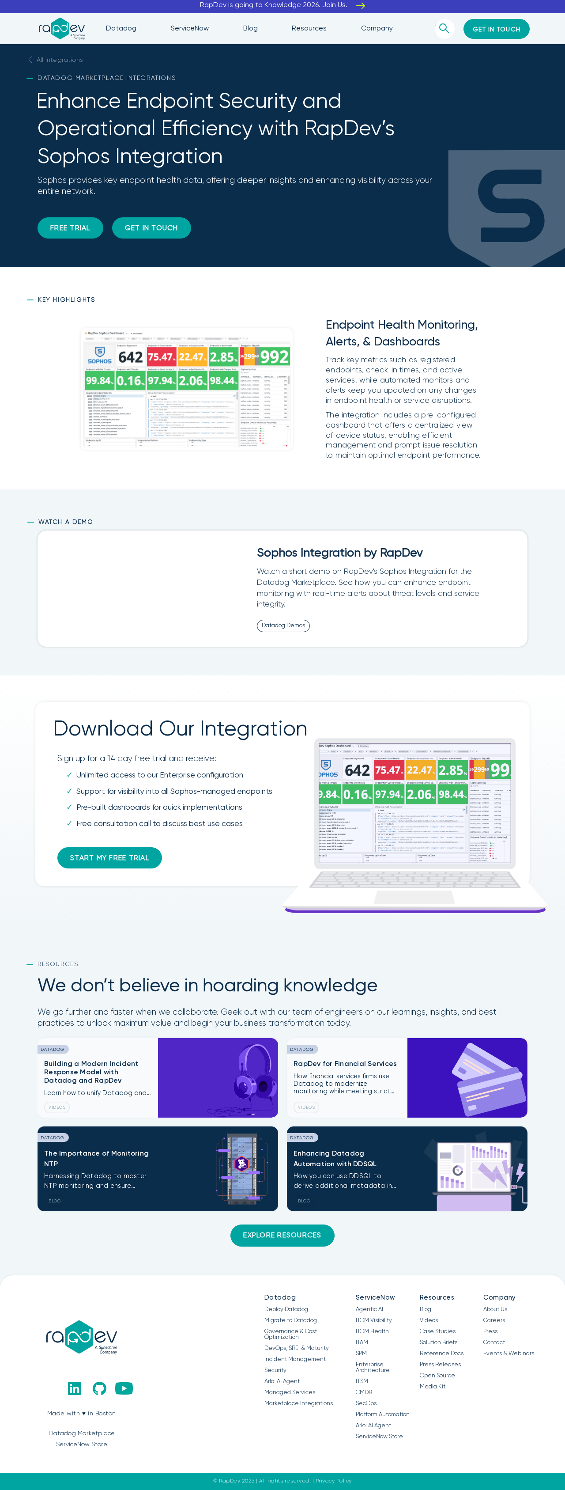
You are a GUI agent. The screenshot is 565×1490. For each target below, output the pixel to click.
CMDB (364, 1392)
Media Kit (432, 1387)
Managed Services (289, 1392)
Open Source (437, 1376)
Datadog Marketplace (82, 1433)
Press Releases (440, 1365)
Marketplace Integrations (298, 1404)
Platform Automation (383, 1415)
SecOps (366, 1404)
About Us (495, 1309)
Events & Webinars (508, 1354)
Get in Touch (151, 228)
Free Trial (70, 228)
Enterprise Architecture (373, 1367)
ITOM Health (372, 1332)
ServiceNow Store (379, 1437)
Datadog (280, 1297)
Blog (425, 1309)
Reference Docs (441, 1354)
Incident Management (295, 1359)
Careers (494, 1320)
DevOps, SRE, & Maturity (296, 1348)
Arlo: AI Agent (282, 1381)
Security (275, 1370)
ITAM (362, 1343)
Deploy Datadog (286, 1309)
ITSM (362, 1381)
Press (490, 1332)
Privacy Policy (334, 1481)
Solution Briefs (438, 1343)
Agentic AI (369, 1309)
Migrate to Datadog (290, 1320)
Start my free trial (109, 858)
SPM (361, 1354)
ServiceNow (376, 1297)
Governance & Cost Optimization (290, 1334)
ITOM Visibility (374, 1320)
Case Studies (438, 1332)
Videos (429, 1320)
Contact (494, 1343)
